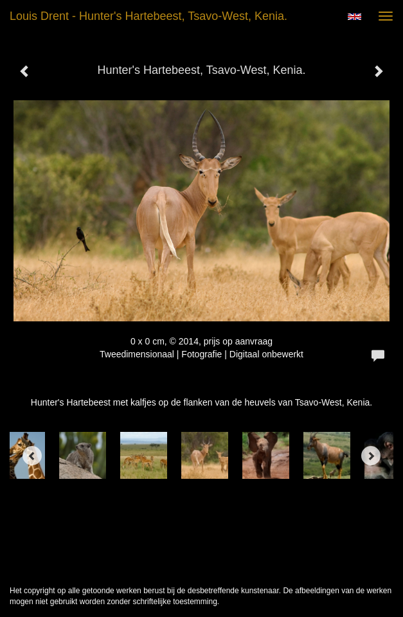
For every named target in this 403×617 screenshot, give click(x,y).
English (354, 17)
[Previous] (32, 455)
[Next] (371, 455)
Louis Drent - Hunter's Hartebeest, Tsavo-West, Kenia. (148, 16)
